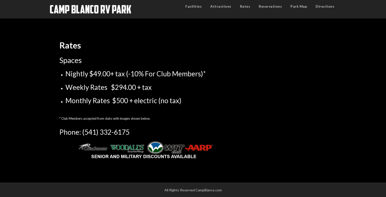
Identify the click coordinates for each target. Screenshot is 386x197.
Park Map (298, 6)
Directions (325, 6)
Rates (245, 6)
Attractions (220, 6)
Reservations (270, 6)
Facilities (193, 6)
